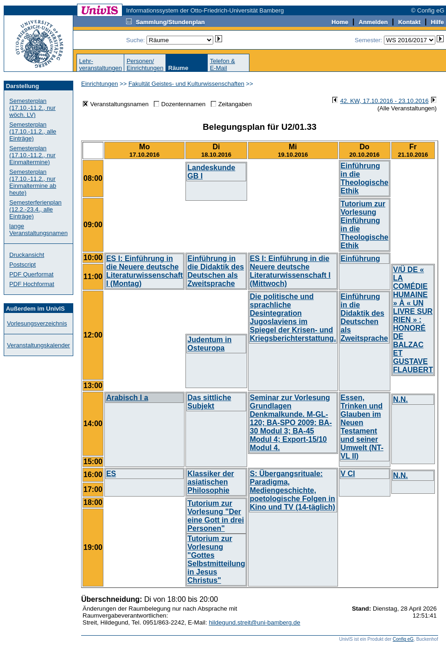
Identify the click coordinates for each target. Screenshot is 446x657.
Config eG (403, 639)
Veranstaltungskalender (38, 345)
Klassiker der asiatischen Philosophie (210, 482)
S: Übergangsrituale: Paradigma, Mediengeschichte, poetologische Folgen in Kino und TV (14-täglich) (292, 490)
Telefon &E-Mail (222, 64)
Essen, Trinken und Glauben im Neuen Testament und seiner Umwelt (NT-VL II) (362, 427)
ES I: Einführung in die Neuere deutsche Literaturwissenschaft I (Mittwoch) (290, 271)
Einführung (360, 258)
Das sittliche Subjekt (209, 402)
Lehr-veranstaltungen (100, 64)
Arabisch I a (127, 398)
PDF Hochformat (31, 284)
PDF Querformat (31, 274)
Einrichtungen (99, 83)
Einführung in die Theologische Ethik (365, 178)
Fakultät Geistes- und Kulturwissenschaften (186, 83)
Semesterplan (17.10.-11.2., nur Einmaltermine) (32, 155)
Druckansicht (26, 254)
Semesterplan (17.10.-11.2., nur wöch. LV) (32, 107)
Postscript (22, 264)
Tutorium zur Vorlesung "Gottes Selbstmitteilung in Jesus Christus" (216, 559)
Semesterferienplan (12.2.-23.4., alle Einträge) (35, 209)
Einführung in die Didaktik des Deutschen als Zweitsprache (215, 271)
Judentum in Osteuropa (209, 344)
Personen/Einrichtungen (145, 64)
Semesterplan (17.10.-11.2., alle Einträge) (32, 131)
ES (111, 474)
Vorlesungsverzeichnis (37, 323)
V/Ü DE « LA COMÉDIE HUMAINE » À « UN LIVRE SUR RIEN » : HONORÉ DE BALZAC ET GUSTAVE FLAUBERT (413, 320)
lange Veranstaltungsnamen (38, 229)
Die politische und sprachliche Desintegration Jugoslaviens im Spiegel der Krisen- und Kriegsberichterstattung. (293, 317)
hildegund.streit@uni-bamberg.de (254, 622)
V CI (348, 474)
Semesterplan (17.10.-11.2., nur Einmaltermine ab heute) (32, 182)
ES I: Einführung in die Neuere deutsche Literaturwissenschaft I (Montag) (144, 271)
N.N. (400, 399)
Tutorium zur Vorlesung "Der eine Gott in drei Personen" (215, 515)
